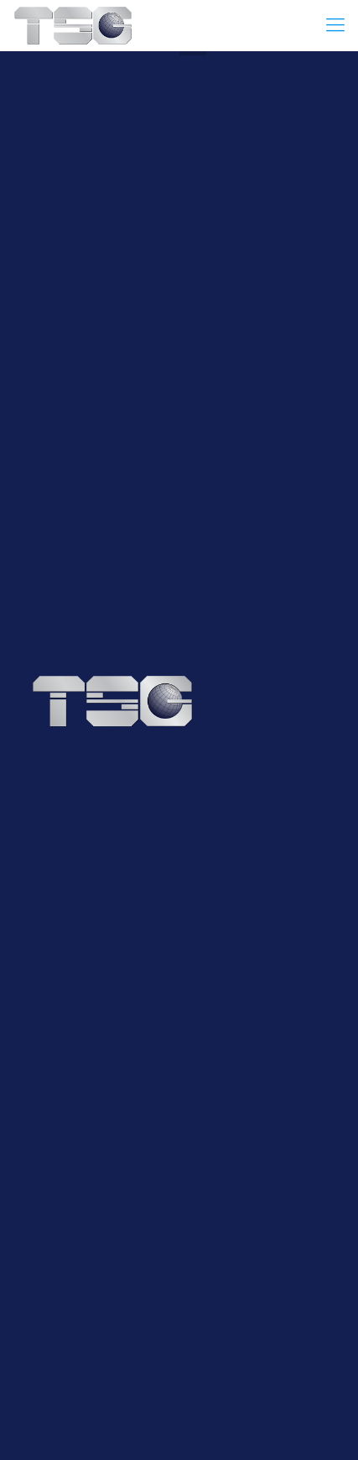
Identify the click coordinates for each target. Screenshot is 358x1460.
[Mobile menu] (335, 25)
